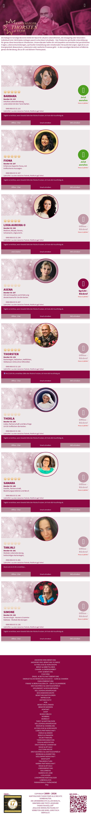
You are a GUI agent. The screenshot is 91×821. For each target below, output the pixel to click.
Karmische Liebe (46, 773)
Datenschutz (45, 700)
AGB (45, 702)
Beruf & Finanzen (45, 735)
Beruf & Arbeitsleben (45, 667)
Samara (9, 483)
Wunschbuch (45, 714)
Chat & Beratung (45, 671)
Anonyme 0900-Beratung (45, 660)
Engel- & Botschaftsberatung (45, 676)
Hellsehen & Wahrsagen (45, 690)
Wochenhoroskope (45, 693)
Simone (9, 612)
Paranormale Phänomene (45, 782)
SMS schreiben (75, 123)
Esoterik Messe (45, 749)
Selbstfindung (45, 737)
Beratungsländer (45, 704)
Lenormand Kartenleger (45, 777)
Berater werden (45, 707)
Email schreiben (45, 123)
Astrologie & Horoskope (45, 664)
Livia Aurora (13, 225)
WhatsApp (45, 759)
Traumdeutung (45, 761)
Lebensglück (45, 780)
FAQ (46, 784)
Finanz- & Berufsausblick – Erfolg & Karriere (45, 683)
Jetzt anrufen (83, 93)
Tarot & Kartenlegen (45, 721)
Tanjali (9, 547)
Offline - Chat (15, 123)
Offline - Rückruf (83, 222)
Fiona (8, 160)
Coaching (45, 674)
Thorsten (11, 354)
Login (87, 6)
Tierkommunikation (45, 740)
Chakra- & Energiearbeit (45, 669)
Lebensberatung (45, 768)
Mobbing (45, 716)
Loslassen (45, 775)
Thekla (9, 418)
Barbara (10, 96)
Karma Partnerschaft (45, 763)
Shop (45, 711)
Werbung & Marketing (45, 754)
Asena (8, 289)
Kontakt (45, 709)
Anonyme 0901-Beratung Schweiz (45, 662)
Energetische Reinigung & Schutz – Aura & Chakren (45, 679)
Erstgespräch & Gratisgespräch (45, 686)
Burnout (45, 719)
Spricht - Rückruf (83, 286)
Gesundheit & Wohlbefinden (45, 688)
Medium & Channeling (45, 726)
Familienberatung (46, 681)
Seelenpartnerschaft (45, 756)
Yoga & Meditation (45, 742)
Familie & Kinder (45, 733)
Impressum (45, 697)
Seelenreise (45, 770)
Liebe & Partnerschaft (46, 730)
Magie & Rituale (45, 747)
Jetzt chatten (16, 252)
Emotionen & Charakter (45, 744)
